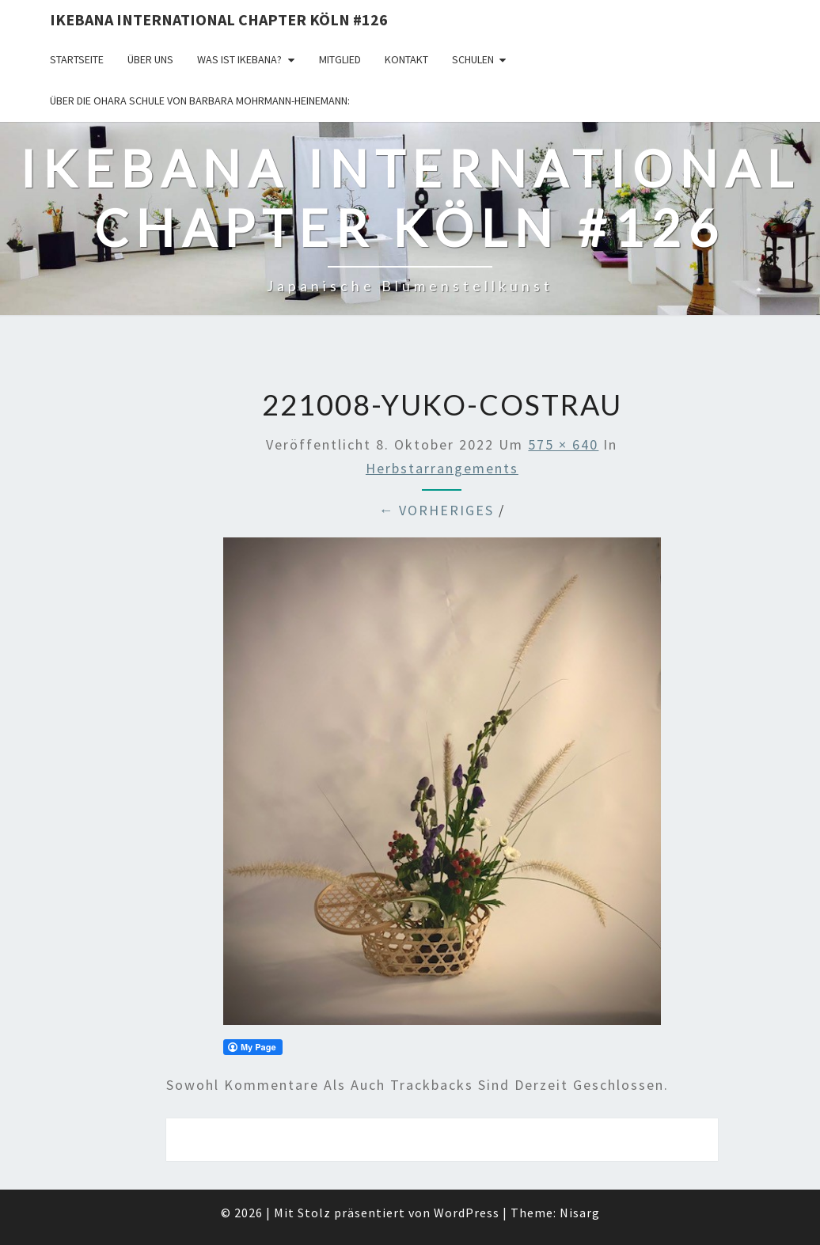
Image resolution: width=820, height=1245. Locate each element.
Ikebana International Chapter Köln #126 (219, 19)
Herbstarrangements (442, 468)
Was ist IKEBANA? (239, 59)
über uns (150, 59)
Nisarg (580, 1212)
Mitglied (340, 59)
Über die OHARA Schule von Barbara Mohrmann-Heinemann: (200, 100)
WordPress (466, 1212)
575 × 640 (563, 444)
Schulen (473, 59)
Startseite (77, 59)
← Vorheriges (436, 510)
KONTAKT (406, 59)
